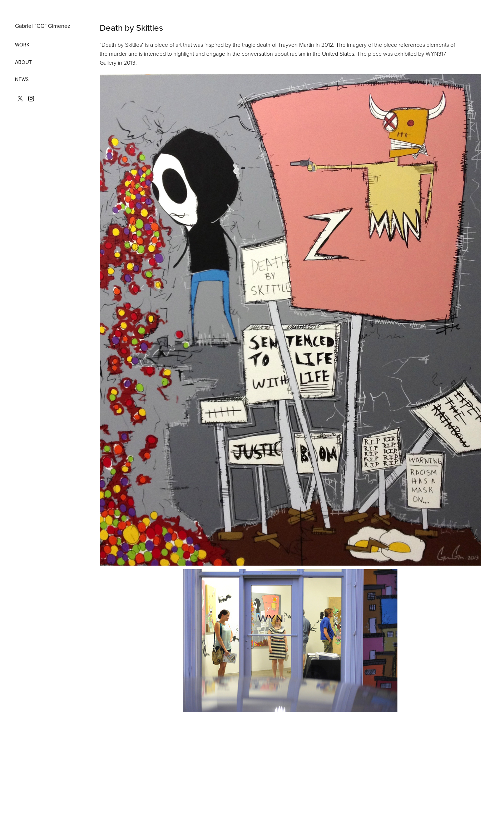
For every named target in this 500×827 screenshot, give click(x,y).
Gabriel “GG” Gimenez (42, 26)
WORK (22, 44)
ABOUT (23, 62)
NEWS (22, 79)
